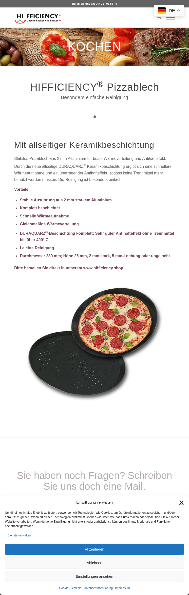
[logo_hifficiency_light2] (78, 17)
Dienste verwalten (19, 535)
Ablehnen (94, 563)
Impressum (122, 588)
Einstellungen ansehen (94, 576)
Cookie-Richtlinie (70, 588)
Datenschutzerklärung (98, 588)
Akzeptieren (94, 549)
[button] (181, 502)
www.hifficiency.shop (103, 268)
